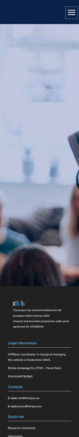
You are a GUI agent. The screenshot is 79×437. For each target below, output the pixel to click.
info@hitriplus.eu (29, 398)
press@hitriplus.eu (30, 406)
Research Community (22, 428)
